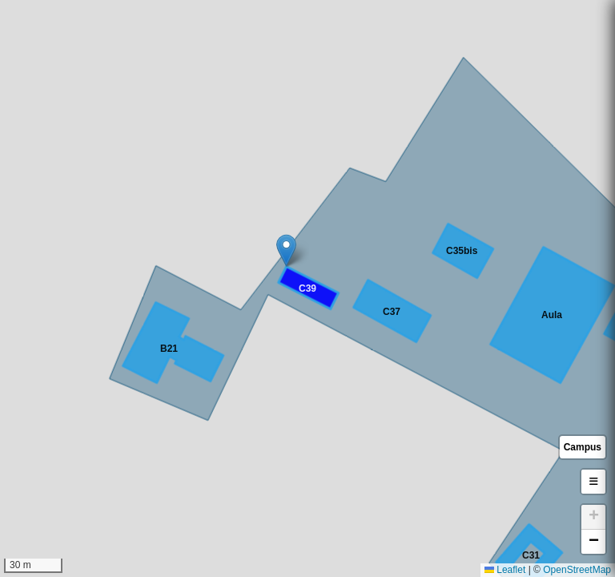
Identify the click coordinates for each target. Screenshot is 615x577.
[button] (286, 250)
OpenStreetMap (577, 569)
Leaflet (504, 569)
